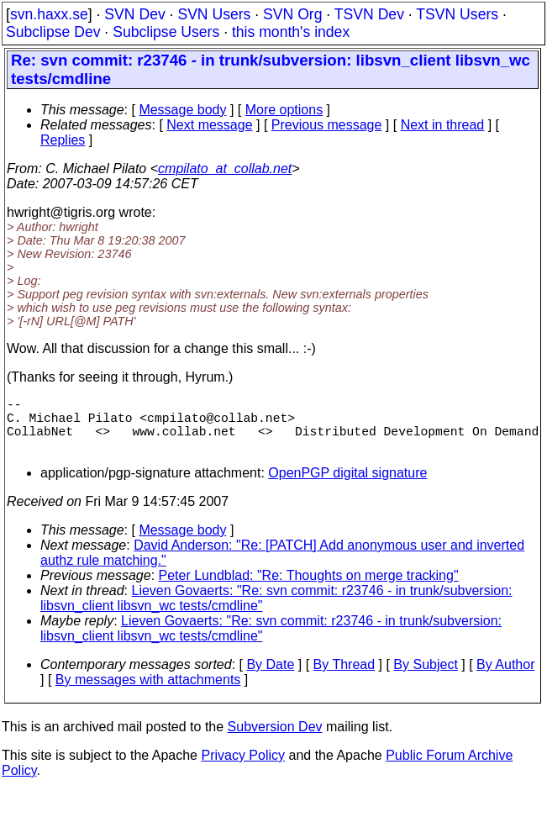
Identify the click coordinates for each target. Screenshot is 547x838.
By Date (270, 678)
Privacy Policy (243, 769)
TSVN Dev (369, 14)
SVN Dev (134, 14)
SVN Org (292, 14)
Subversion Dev (275, 740)
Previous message (326, 125)
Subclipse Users (166, 32)
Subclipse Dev (53, 32)
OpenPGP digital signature (347, 486)
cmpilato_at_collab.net (225, 168)
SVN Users (213, 14)
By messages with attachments (148, 693)
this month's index (291, 32)
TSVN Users (457, 14)
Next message (209, 125)
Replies (62, 140)
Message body (182, 110)
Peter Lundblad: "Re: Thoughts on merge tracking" (309, 589)
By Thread (344, 678)
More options (284, 110)
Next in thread (443, 125)
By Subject (425, 678)
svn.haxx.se (49, 14)
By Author (505, 678)
